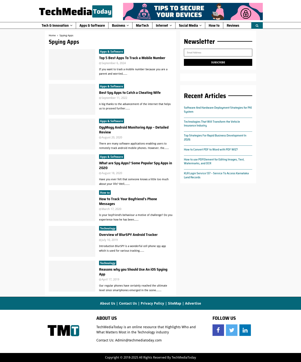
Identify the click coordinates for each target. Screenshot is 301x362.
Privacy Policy (152, 303)
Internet (162, 25)
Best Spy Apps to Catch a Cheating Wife (130, 92)
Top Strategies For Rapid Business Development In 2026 (215, 137)
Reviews (233, 25)
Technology (107, 228)
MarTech (142, 25)
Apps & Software (92, 25)
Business (118, 25)
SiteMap (174, 303)
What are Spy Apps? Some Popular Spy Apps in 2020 (135, 165)
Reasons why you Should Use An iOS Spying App (133, 271)
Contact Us (128, 303)
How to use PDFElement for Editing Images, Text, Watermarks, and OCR (214, 161)
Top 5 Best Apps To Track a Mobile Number (132, 58)
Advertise (193, 303)
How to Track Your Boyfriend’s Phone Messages (128, 201)
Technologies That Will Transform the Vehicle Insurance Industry (212, 123)
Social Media (188, 25)
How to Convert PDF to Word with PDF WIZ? (211, 149)
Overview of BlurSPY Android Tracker (128, 234)
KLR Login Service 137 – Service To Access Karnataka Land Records (216, 175)
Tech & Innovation (55, 25)
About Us (107, 303)
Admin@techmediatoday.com (138, 340)
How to (214, 25)
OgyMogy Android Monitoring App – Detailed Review (134, 129)
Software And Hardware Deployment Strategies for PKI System (218, 109)
